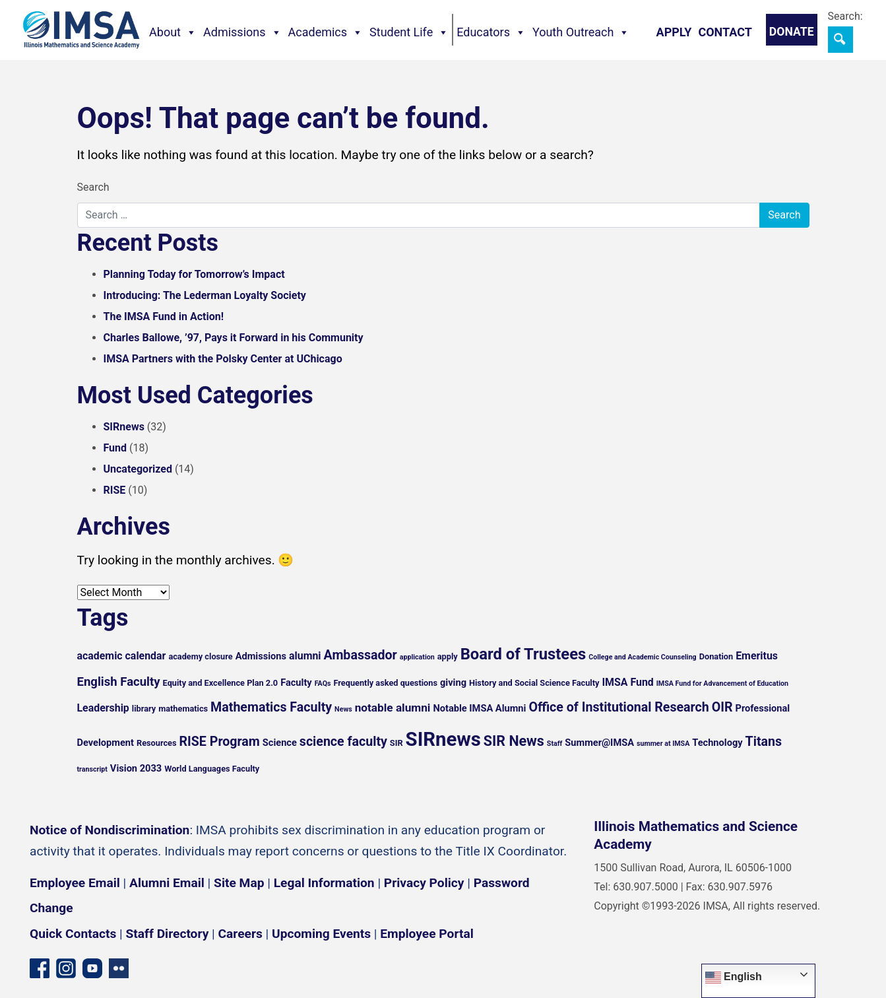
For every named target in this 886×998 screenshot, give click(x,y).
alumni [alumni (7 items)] (305, 655)
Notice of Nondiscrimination (109, 830)
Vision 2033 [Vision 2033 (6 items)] (136, 768)
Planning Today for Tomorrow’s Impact (194, 274)
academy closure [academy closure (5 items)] (200, 656)
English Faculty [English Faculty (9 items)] (118, 682)
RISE (115, 490)
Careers (240, 933)
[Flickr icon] (119, 967)
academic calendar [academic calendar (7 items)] (121, 655)
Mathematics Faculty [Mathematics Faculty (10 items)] (271, 707)
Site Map (239, 882)
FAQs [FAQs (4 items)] (323, 683)
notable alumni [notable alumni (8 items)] (393, 707)
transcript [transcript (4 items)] (92, 769)
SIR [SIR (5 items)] (396, 743)
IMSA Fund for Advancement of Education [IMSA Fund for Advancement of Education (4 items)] (722, 683)
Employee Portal (426, 933)
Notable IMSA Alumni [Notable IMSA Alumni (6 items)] (479, 708)
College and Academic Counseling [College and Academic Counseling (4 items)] (642, 657)
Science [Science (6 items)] (280, 742)
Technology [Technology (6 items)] (717, 742)
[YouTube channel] (92, 967)
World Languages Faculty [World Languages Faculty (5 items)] (211, 769)
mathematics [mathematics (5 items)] (183, 709)
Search (93, 187)
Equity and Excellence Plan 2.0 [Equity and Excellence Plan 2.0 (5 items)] (220, 683)
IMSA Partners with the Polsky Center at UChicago (223, 358)
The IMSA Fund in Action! (164, 316)
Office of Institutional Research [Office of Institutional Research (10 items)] (618, 707)
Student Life (409, 32)
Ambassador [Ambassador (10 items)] (360, 655)
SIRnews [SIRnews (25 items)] (443, 739)
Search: (845, 16)
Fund (115, 448)
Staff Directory (167, 933)
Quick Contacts (73, 933)
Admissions (242, 32)
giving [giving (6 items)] (453, 682)
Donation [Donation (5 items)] (716, 656)
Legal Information (324, 882)
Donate (791, 31)
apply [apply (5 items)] (447, 656)
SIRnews (124, 426)
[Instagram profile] (66, 967)
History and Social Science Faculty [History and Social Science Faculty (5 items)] (534, 683)
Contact (724, 32)
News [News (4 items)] (343, 709)
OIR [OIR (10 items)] (722, 707)
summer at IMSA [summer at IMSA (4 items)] (663, 743)
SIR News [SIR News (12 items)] (514, 741)
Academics (326, 32)
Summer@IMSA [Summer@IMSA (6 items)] (599, 742)
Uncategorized (138, 469)
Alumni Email (167, 882)
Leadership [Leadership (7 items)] (103, 708)
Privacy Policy (424, 882)
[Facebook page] (39, 967)
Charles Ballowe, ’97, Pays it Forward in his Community (234, 337)
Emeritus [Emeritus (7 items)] (757, 655)
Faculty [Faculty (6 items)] (296, 682)
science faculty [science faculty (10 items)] (343, 741)
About (173, 32)
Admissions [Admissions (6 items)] (261, 656)
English (733, 977)
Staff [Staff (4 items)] (555, 743)
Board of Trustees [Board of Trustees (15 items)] (523, 654)
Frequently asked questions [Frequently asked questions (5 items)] (385, 683)
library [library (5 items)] (144, 709)
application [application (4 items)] (417, 657)
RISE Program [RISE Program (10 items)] (219, 741)
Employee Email (75, 882)
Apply (674, 32)
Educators (491, 32)
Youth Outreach (581, 32)
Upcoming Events (321, 933)
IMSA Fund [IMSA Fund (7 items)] (627, 682)
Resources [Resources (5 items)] (157, 743)
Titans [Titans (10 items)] (763, 741)
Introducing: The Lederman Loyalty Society (205, 295)
